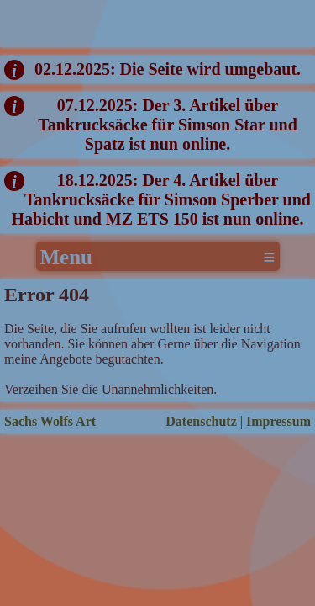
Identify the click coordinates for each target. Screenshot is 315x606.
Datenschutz (200, 421)
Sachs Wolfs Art (50, 421)
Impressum (278, 421)
